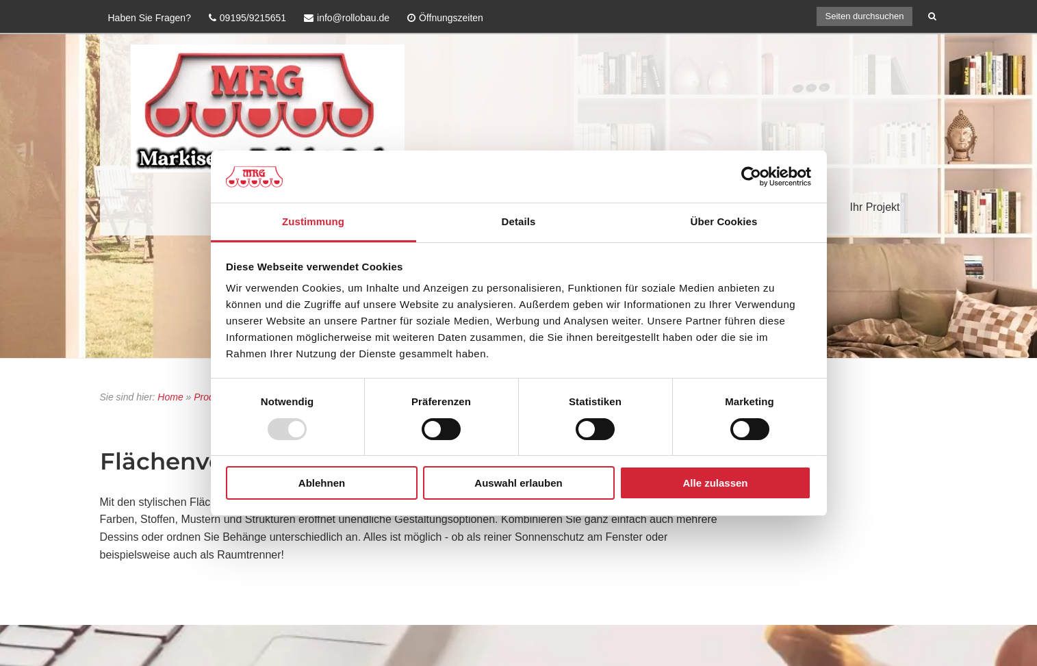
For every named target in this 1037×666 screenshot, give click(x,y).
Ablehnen (321, 483)
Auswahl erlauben (518, 483)
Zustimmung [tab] (313, 221)
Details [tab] (519, 221)
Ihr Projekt (875, 207)
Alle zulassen (714, 483)
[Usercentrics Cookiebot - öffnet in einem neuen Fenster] (751, 176)
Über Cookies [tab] (724, 221)
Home (170, 397)
